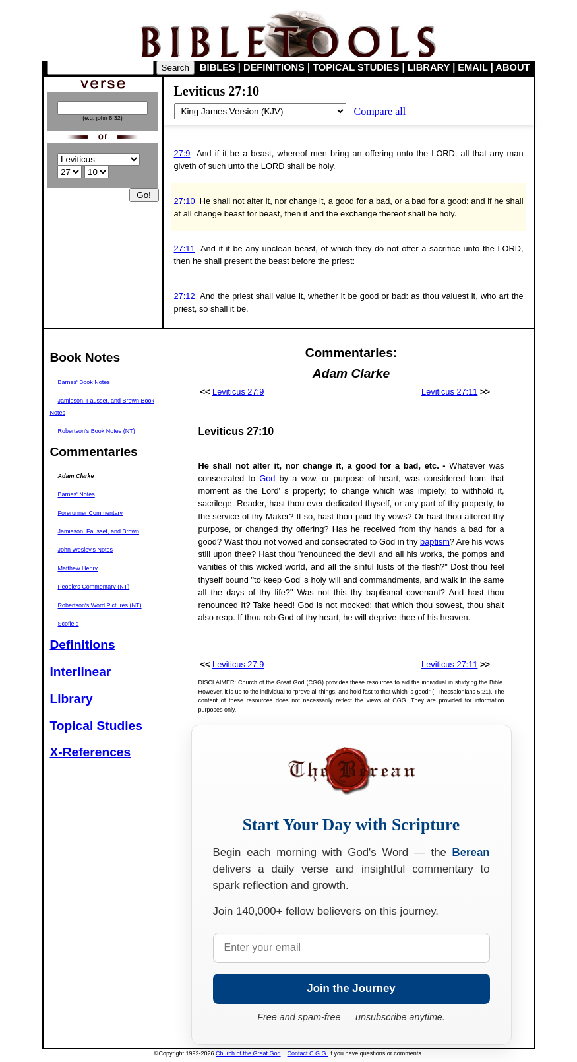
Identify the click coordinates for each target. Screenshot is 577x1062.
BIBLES (217, 67)
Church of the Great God (248, 1053)
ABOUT (512, 67)
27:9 (182, 153)
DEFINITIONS (274, 67)
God (267, 478)
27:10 (184, 201)
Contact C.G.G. (308, 1053)
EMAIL (472, 67)
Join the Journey (351, 988)
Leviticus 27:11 (449, 392)
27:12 (184, 296)
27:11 (184, 248)
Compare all (380, 111)
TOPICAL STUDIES (356, 67)
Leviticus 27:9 (238, 392)
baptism (435, 542)
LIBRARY (429, 67)
